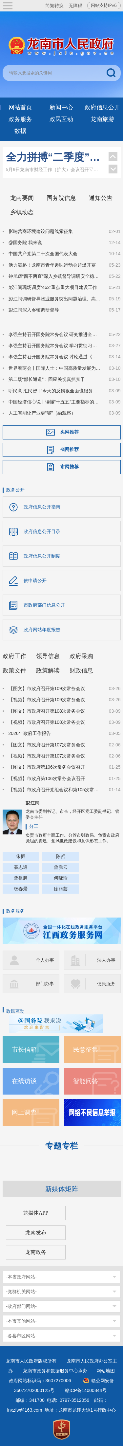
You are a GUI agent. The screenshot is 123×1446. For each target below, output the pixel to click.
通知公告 (101, 198)
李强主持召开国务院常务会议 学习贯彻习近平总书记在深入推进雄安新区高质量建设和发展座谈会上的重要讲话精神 (55, 345)
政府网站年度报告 (42, 629)
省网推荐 (69, 449)
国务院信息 (61, 198)
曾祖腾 (21, 878)
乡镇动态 (22, 212)
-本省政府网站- (21, 1276)
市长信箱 (24, 1049)
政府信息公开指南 (42, 506)
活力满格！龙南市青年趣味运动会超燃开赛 (52, 265)
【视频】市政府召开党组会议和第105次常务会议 (55, 789)
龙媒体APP (35, 1213)
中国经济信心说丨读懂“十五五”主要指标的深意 (55, 401)
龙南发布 (35, 1232)
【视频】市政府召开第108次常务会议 (47, 722)
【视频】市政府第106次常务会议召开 (47, 778)
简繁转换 (54, 5)
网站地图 (105, 1370)
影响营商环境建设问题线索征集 (41, 231)
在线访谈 (24, 1081)
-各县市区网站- (21, 1335)
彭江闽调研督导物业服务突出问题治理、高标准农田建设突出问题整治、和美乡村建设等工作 (55, 298)
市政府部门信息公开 (44, 605)
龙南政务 (35, 1252)
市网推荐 (69, 466)
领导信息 (48, 656)
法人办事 (106, 960)
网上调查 (24, 1112)
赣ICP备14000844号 (86, 1390)
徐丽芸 (61, 888)
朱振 (20, 856)
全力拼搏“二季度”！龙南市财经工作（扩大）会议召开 (54, 157)
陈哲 (60, 856)
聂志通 (21, 867)
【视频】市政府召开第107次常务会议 (47, 756)
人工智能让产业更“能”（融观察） (42, 413)
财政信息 (81, 670)
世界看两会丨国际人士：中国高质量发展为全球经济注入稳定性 (55, 368)
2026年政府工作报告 (30, 733)
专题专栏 (61, 1145)
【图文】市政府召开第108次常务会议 (47, 711)
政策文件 (14, 670)
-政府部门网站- (21, 1306)
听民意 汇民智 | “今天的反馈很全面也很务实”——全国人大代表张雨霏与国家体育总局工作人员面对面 (55, 390)
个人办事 (45, 960)
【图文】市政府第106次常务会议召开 (47, 767)
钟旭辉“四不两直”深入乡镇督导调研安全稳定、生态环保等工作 (55, 276)
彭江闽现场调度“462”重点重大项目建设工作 (53, 287)
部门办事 (45, 983)
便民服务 (106, 983)
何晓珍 (61, 878)
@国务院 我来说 (25, 242)
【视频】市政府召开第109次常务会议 (47, 699)
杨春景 (21, 888)
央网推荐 (69, 432)
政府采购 (81, 656)
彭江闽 (32, 803)
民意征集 (85, 1049)
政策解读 (48, 670)
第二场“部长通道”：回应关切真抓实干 (47, 379)
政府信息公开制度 (42, 556)
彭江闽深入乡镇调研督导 (34, 309)
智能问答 (85, 1081)
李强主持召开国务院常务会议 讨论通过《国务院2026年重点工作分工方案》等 (55, 356)
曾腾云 (61, 867)
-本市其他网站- (21, 1321)
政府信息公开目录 (42, 531)
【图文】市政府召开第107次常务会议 (47, 744)
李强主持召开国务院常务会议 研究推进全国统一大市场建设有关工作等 (55, 334)
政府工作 (14, 656)
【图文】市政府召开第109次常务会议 (47, 688)
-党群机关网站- (21, 1291)
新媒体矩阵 (61, 1188)
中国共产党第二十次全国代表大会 (43, 253)
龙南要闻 (22, 198)
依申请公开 (35, 580)
